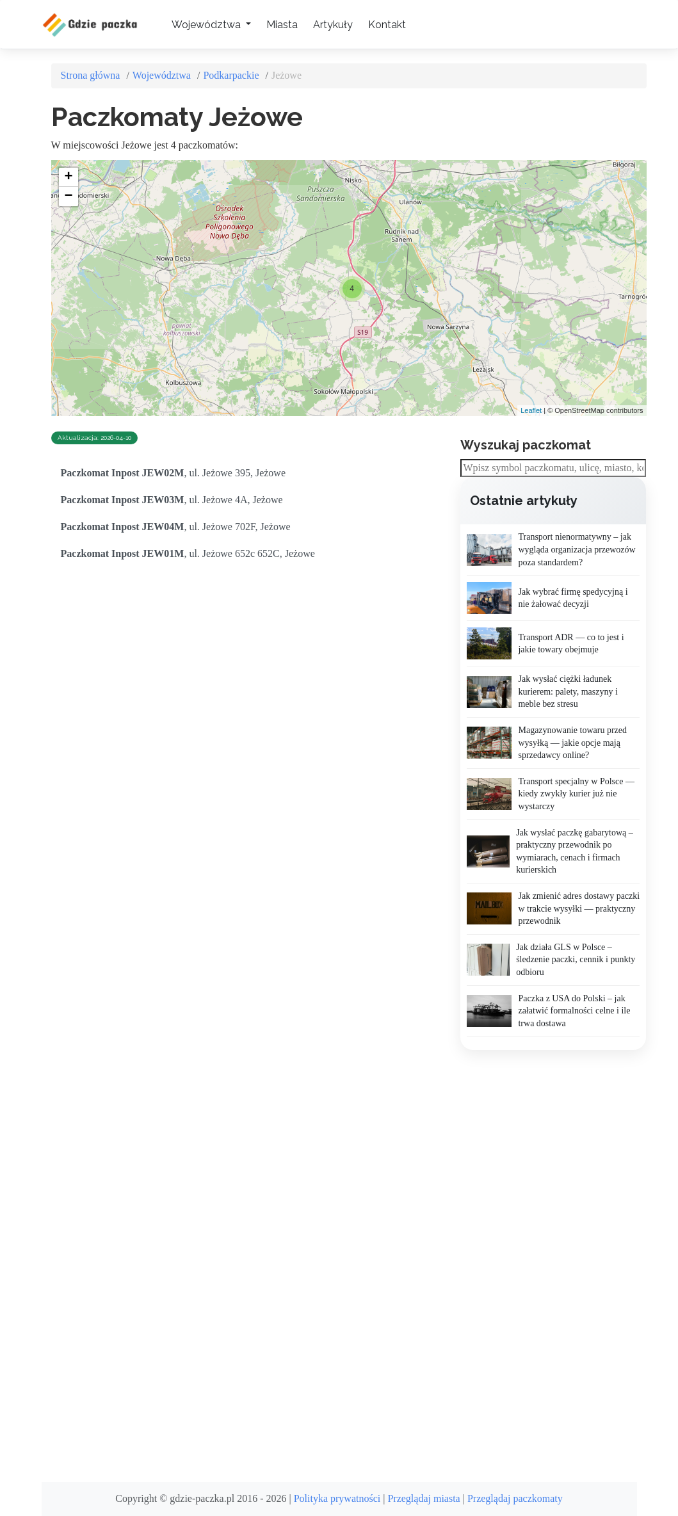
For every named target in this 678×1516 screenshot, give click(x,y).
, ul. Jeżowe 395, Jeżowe (173, 472)
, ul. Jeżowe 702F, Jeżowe (176, 526)
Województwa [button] (207, 25)
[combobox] (553, 468)
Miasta (282, 25)
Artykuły (333, 25)
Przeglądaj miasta (423, 1498)
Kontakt (387, 25)
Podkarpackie (231, 75)
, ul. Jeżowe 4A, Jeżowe (172, 499)
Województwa (162, 75)
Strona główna (90, 75)
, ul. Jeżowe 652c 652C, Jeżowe (188, 553)
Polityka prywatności (337, 1498)
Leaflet (531, 410)
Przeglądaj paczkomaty (515, 1498)
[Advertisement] (556, 1266)
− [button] (68, 196)
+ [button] (68, 177)
